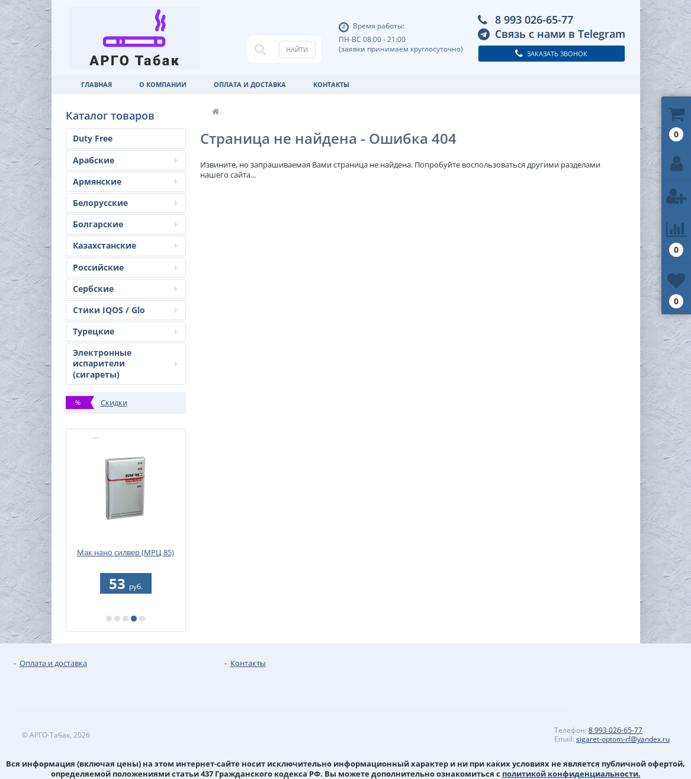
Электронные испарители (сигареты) (125, 363)
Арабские (125, 160)
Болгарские (125, 224)
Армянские (125, 181)
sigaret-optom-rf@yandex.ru (623, 739)
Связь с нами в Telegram (560, 34)
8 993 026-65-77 (534, 19)
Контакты (331, 84)
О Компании (163, 84)
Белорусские (125, 202)
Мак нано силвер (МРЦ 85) (125, 553)
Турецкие (125, 331)
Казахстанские (125, 245)
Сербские (125, 288)
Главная (96, 84)
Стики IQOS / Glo (125, 310)
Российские (125, 267)
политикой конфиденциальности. (571, 773)
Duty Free (93, 138)
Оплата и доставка (250, 84)
